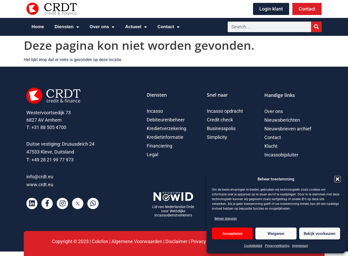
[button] (337, 179)
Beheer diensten (225, 218)
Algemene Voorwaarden (137, 241)
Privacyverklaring (277, 246)
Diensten (67, 27)
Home (38, 26)
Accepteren (232, 233)
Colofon (100, 241)
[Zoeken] (316, 27)
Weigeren (276, 233)
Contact (169, 27)
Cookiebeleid (253, 246)
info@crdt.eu (39, 176)
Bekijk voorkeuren (319, 233)
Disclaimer (176, 241)
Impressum (300, 246)
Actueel (136, 27)
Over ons (102, 27)
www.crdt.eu (39, 184)
